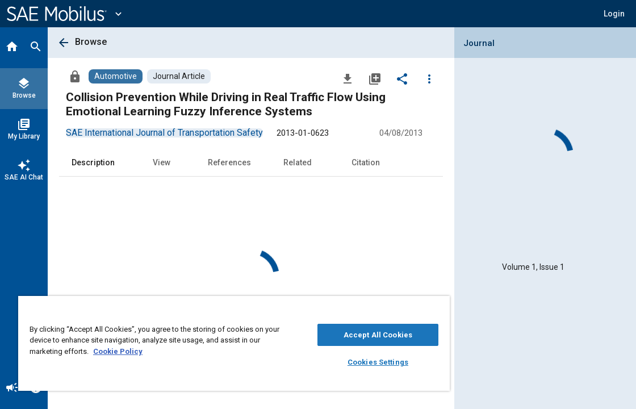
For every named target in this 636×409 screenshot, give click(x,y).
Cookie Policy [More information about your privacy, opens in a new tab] (197, 351)
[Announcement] (12, 388)
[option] (164, 132)
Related (297, 162)
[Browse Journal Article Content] (179, 76)
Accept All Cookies (324, 335)
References (229, 162)
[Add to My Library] (374, 78)
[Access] (75, 76)
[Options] (429, 78)
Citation (366, 162)
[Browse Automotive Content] (116, 76)
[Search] (36, 47)
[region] (202, 343)
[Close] (375, 308)
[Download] (347, 78)
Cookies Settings (324, 362)
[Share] (402, 78)
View (161, 162)
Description (93, 162)
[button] (614, 13)
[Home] (12, 47)
